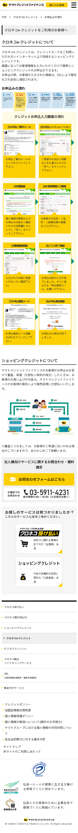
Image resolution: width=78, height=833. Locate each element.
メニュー (74, 5)
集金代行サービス (14, 688)
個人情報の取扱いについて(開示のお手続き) (33, 722)
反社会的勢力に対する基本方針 (25, 739)
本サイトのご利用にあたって (22, 751)
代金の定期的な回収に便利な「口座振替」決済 (45, 577)
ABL (20, 675)
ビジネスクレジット (15, 648)
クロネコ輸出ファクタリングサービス (18, 661)
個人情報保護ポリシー (19, 716)
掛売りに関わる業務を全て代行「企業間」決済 (45, 544)
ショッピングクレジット (18, 628)
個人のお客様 (56, 5)
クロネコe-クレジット (25, 17)
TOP (4, 17)
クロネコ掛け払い (14, 607)
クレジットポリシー (18, 704)
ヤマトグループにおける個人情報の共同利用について (38, 730)
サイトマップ (12, 747)
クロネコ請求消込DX (15, 617)
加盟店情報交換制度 (18, 710)
